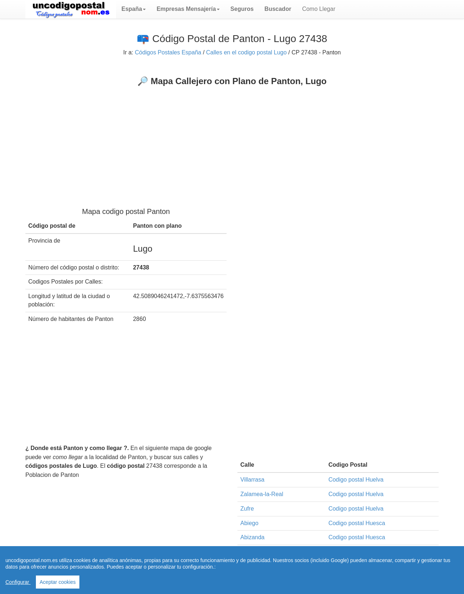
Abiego (249, 523)
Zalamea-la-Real (261, 494)
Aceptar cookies (58, 582)
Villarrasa (252, 480)
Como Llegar (318, 9)
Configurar (17, 582)
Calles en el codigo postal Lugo (246, 52)
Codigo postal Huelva (356, 480)
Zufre (247, 509)
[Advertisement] (232, 140)
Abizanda (252, 537)
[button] (133, 9)
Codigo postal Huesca (356, 523)
